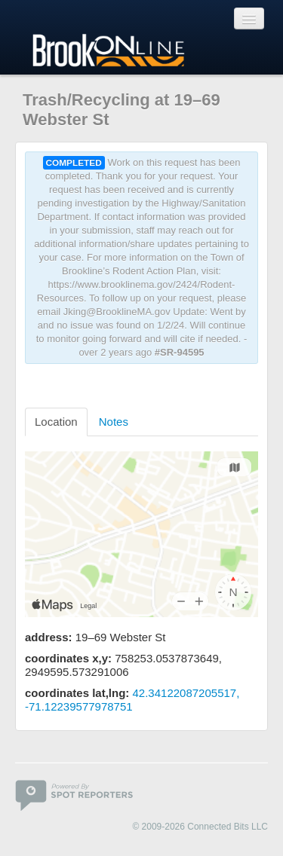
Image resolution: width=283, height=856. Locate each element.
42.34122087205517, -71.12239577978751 (132, 699)
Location (56, 421)
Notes (113, 421)
